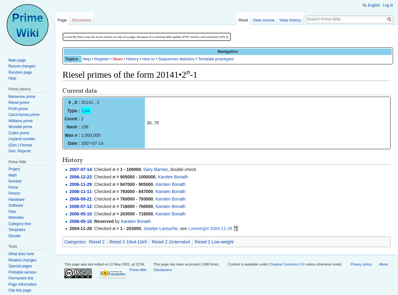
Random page (20, 72)
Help (86, 59)
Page (62, 20)
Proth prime (18, 109)
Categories (75, 241)
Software (15, 205)
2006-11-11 (80, 191)
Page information (22, 284)
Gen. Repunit (19, 151)
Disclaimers (163, 270)
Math (12, 175)
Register (101, 59)
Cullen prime (18, 133)
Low (86, 110)
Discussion (81, 20)
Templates (16, 230)
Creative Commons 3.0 (286, 264)
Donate (14, 236)
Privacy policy (361, 264)
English (374, 5)
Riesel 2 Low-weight (214, 241)
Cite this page (19, 290)
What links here (21, 254)
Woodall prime (20, 127)
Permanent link (20, 278)
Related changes (22, 260)
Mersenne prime (21, 96)
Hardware (16, 199)
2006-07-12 (80, 206)
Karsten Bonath (173, 176)
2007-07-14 (80, 169)
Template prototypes (216, 59)
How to (148, 59)
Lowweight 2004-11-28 (210, 228)
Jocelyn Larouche (160, 228)
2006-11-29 (80, 184)
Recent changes (21, 66)
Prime (13, 187)
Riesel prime (18, 102)
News (118, 59)
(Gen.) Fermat (20, 145)
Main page (17, 60)
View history (290, 20)
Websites (16, 217)
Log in (388, 5)
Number (15, 181)
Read (243, 20)
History (132, 59)
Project (14, 169)
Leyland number (21, 139)
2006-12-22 (80, 176)
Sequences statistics (176, 59)
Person (14, 193)
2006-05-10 (80, 213)
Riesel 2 (97, 241)
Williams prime (20, 121)
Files (12, 212)
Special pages (20, 266)
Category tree (19, 224)
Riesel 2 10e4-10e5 (128, 241)
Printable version (22, 272)
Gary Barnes (155, 169)
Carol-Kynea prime (23, 115)
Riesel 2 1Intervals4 (171, 241)
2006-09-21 (80, 198)
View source (263, 20)
